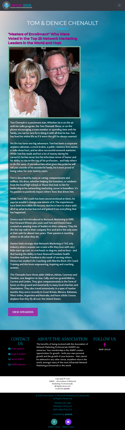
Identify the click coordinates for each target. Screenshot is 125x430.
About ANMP (17, 359)
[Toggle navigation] (119, 5)
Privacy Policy (62, 406)
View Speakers (23, 314)
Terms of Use (62, 403)
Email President (18, 354)
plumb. (67, 389)
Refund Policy (62, 409)
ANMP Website (18, 364)
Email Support (17, 348)
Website (63, 28)
